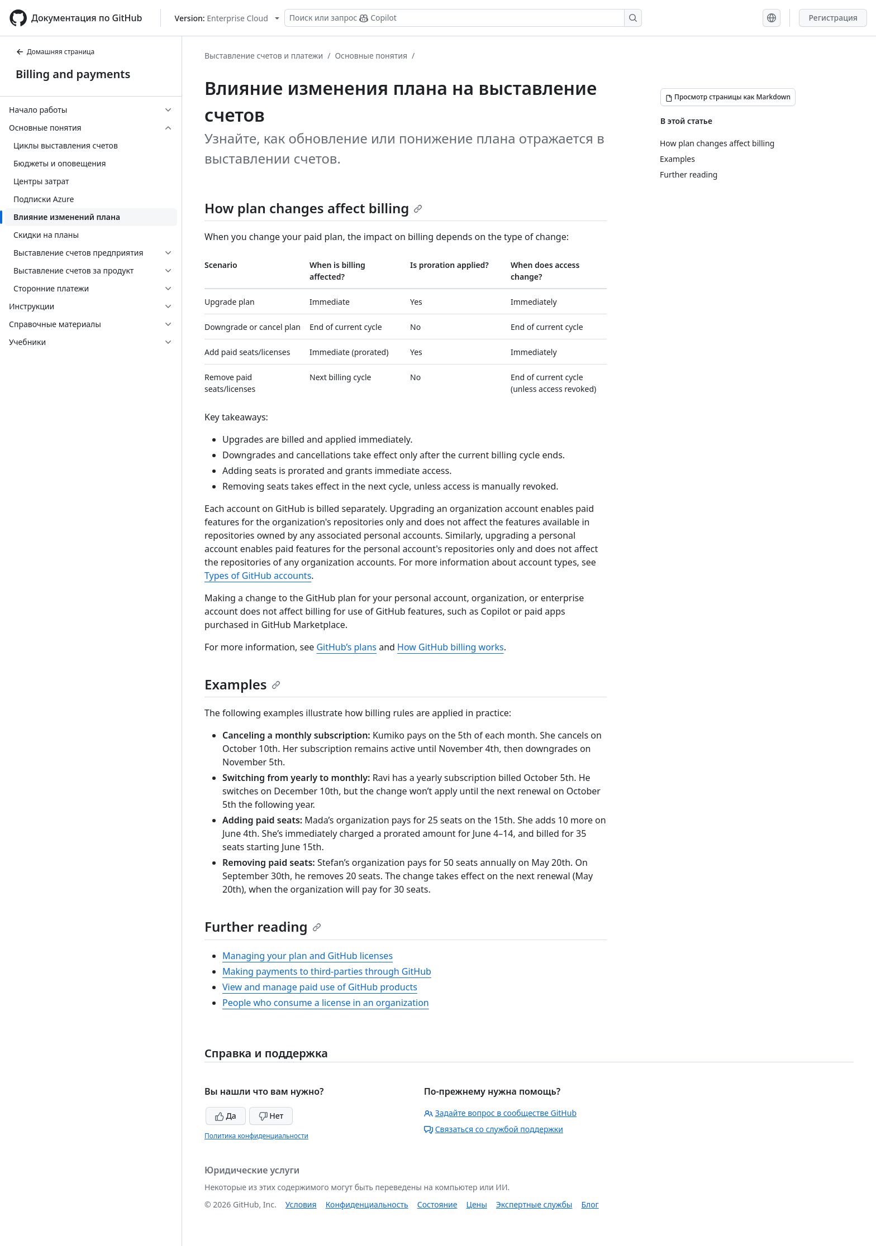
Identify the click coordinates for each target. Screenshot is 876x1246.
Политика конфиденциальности (256, 1135)
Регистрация (833, 17)
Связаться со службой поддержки (493, 1129)
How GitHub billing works (450, 647)
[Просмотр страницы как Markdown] (728, 97)
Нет (271, 1115)
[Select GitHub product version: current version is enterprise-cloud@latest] (227, 18)
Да (225, 1115)
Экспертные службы (534, 1204)
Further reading (262, 926)
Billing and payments (73, 74)
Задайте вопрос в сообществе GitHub (500, 1113)
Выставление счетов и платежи (263, 55)
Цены (476, 1204)
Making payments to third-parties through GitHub (326, 971)
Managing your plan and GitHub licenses (307, 956)
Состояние (437, 1204)
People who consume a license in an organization (325, 1002)
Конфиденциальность (367, 1204)
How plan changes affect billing (313, 208)
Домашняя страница (55, 51)
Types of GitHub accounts (257, 575)
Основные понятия (371, 55)
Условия (301, 1204)
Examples (242, 684)
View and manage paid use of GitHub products (319, 987)
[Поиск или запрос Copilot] (463, 18)
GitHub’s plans (346, 647)
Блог (589, 1204)
